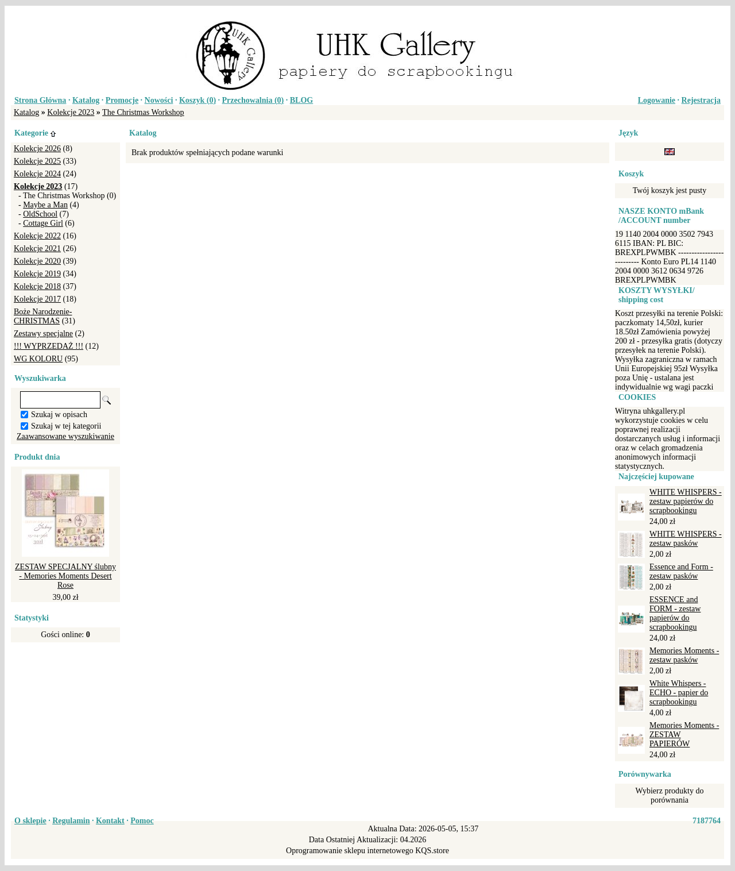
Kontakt (110, 820)
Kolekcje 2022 (37, 236)
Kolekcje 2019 (37, 273)
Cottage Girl (43, 223)
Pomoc (141, 820)
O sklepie (30, 820)
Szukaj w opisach (59, 414)
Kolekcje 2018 (37, 286)
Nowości (159, 100)
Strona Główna (40, 100)
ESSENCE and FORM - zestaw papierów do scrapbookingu (675, 613)
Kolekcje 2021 (37, 248)
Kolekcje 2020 (37, 261)
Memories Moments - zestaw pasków (684, 655)
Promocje (122, 100)
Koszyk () (197, 100)
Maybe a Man (45, 205)
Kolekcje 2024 (37, 173)
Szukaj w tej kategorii (66, 426)
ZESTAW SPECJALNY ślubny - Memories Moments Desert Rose (65, 575)
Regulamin (71, 820)
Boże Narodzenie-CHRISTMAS (43, 316)
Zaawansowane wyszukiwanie (65, 436)
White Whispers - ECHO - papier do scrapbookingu (678, 692)
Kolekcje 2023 (70, 112)
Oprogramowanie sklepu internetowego (349, 850)
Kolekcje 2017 (37, 299)
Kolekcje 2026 (37, 148)
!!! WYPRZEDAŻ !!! (48, 346)
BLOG (301, 100)
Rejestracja (701, 100)
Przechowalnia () (253, 100)
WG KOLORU (38, 358)
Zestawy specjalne (43, 333)
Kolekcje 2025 (37, 161)
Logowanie (656, 100)
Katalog (85, 100)
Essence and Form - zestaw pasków (681, 571)
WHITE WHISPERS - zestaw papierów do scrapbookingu (685, 501)
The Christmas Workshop (143, 112)
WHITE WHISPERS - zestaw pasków (685, 539)
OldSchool (40, 214)
